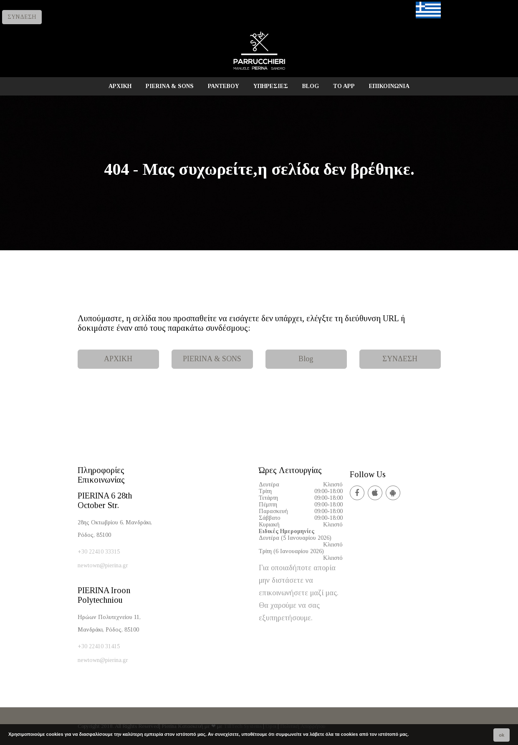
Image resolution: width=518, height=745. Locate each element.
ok (501, 734)
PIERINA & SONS (170, 86)
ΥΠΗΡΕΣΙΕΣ (270, 86)
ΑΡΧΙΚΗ (120, 86)
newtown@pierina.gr (103, 565)
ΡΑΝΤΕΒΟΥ (223, 86)
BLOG (310, 86)
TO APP (344, 86)
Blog (305, 359)
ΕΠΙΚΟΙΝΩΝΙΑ (389, 86)
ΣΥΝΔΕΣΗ (22, 17)
